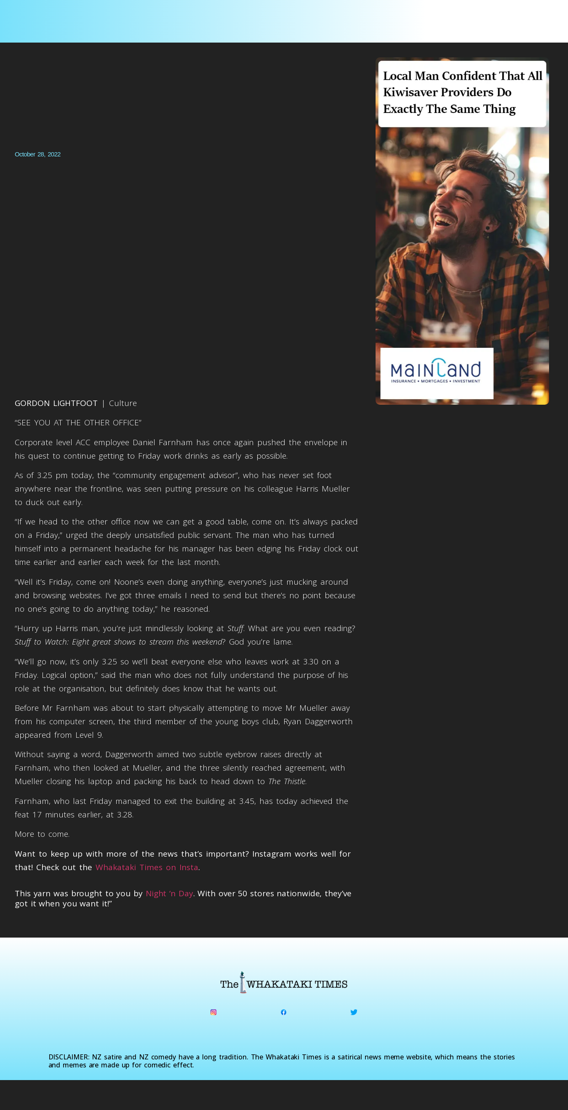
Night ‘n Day (169, 893)
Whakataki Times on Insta (147, 867)
